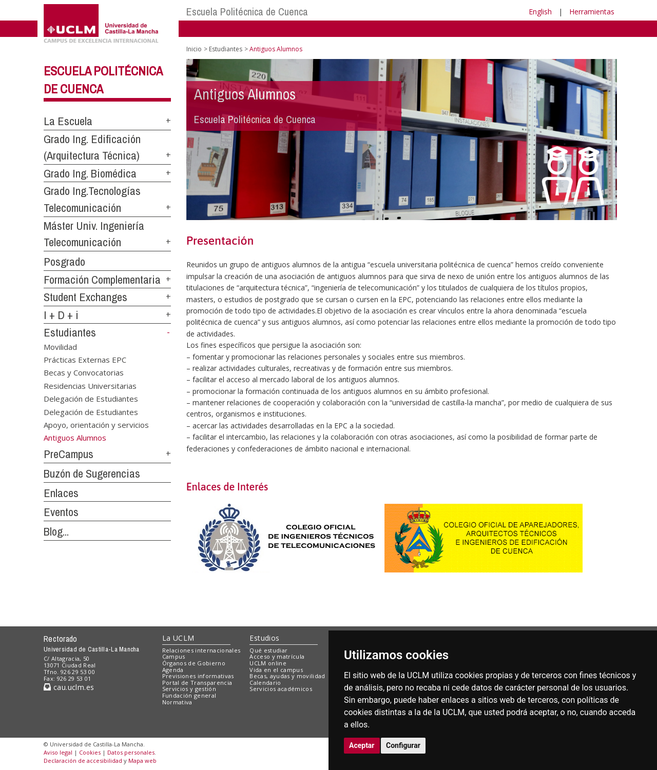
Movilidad (60, 346)
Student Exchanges (85, 297)
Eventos (61, 512)
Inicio (194, 49)
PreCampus (68, 454)
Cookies (90, 752)
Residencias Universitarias (90, 385)
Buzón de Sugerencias (92, 473)
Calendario (265, 682)
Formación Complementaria (102, 279)
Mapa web (142, 760)
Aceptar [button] (362, 745)
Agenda (173, 670)
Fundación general (189, 695)
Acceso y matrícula (276, 656)
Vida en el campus (276, 670)
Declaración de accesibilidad (83, 760)
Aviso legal (58, 752)
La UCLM (178, 638)
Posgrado (64, 261)
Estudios (264, 638)
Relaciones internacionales (201, 650)
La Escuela (68, 121)
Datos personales (130, 752)
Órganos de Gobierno (193, 663)
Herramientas (591, 11)
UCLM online (267, 663)
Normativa (177, 702)
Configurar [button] (403, 745)
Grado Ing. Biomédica (90, 173)
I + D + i (61, 315)
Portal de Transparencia (197, 682)
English (540, 11)
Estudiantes (70, 332)
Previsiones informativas (198, 676)
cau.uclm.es (69, 687)
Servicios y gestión (189, 689)
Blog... (56, 531)
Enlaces (61, 493)
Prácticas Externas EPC (85, 359)
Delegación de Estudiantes (91, 398)
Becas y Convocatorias (84, 372)
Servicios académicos (280, 689)
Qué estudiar (268, 650)
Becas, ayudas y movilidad (287, 676)
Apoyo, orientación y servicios (96, 425)
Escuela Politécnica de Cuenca (247, 11)
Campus (173, 656)
